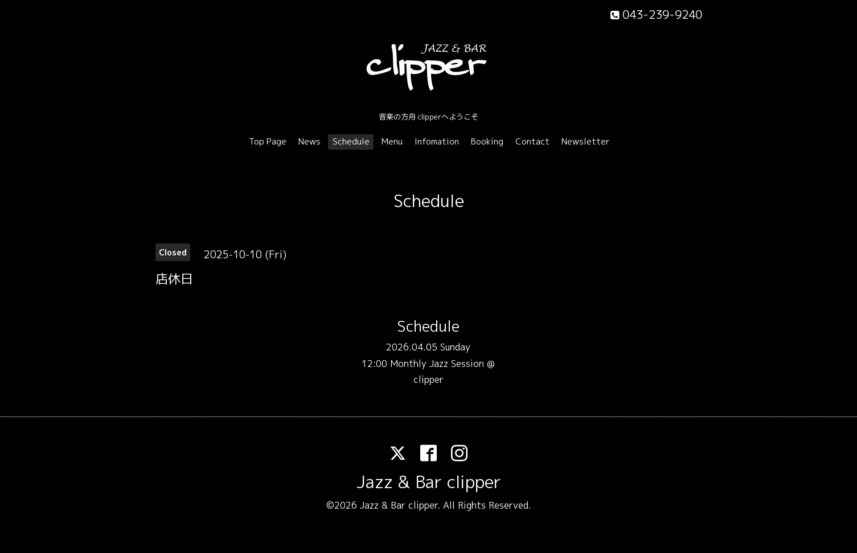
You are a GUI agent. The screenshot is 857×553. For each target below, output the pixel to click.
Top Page (267, 141)
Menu (392, 141)
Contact (532, 141)
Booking (487, 141)
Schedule (351, 141)
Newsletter (585, 141)
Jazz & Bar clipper (428, 482)
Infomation (437, 141)
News (309, 141)
